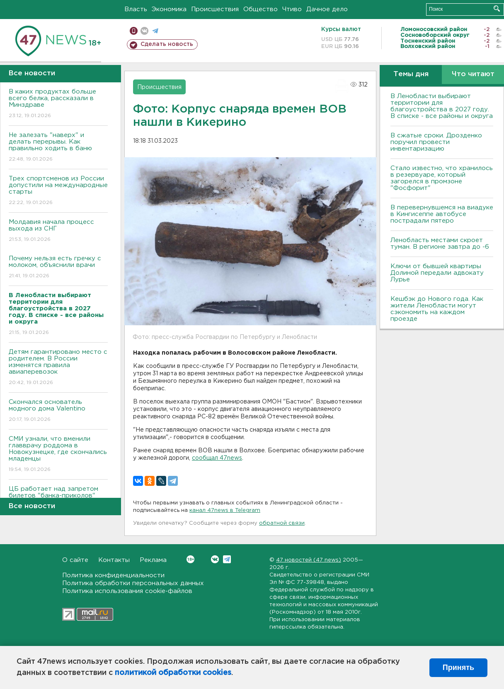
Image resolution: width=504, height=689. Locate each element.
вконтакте (144, 31)
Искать (497, 8)
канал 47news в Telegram (224, 510)
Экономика (169, 9)
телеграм (155, 31)
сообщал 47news (217, 458)
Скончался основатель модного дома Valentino (58, 411)
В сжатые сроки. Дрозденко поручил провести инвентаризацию (436, 142)
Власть (135, 9)
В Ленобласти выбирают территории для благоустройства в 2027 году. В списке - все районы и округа (441, 106)
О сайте (75, 560)
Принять (458, 667)
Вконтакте (190, 559)
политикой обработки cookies (173, 673)
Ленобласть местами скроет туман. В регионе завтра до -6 (439, 244)
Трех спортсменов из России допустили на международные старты (58, 191)
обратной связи (282, 523)
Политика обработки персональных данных (133, 583)
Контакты (114, 560)
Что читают (473, 74)
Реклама (153, 560)
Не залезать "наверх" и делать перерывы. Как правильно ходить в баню (58, 147)
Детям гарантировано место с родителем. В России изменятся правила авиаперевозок (58, 367)
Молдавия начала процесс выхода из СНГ (58, 231)
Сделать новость (167, 44)
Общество (260, 9)
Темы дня (411, 74)
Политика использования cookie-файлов (127, 591)
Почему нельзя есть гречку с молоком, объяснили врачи (58, 267)
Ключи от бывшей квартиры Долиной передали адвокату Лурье (437, 273)
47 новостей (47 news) (308, 560)
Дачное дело (327, 9)
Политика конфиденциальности (113, 575)
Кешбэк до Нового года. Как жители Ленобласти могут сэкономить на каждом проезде (436, 309)
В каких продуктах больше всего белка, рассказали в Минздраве (58, 104)
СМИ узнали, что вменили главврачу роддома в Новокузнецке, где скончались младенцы (58, 454)
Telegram (227, 559)
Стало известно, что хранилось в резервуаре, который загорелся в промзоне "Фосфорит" (441, 178)
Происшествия (215, 9)
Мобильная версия (134, 31)
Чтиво (292, 9)
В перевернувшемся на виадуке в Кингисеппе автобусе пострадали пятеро (441, 214)
